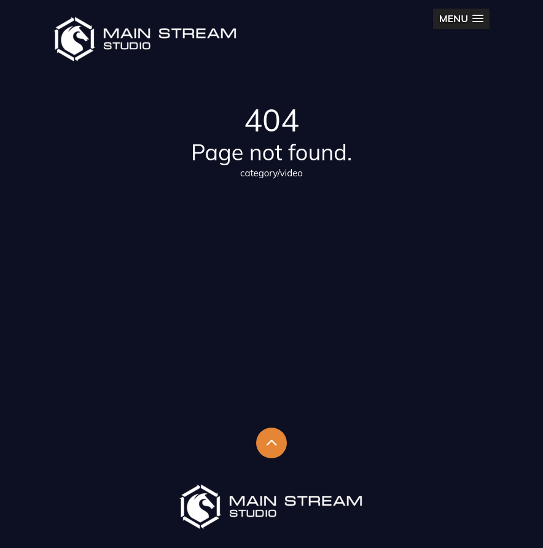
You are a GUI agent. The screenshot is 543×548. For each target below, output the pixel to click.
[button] (461, 19)
